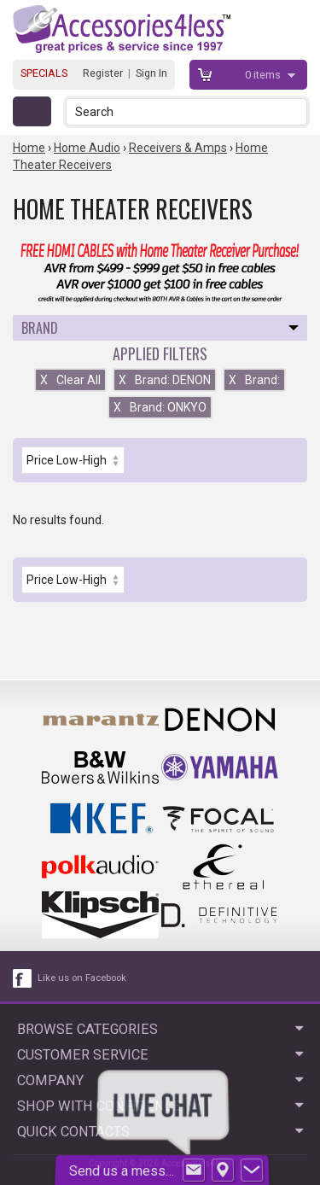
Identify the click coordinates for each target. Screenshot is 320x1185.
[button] (295, 111)
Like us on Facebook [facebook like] (82, 978)
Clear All (70, 380)
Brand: (254, 380)
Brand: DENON (165, 380)
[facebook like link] (23, 978)
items (264, 74)
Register (103, 73)
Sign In (151, 73)
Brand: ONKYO (160, 407)
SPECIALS (43, 73)
